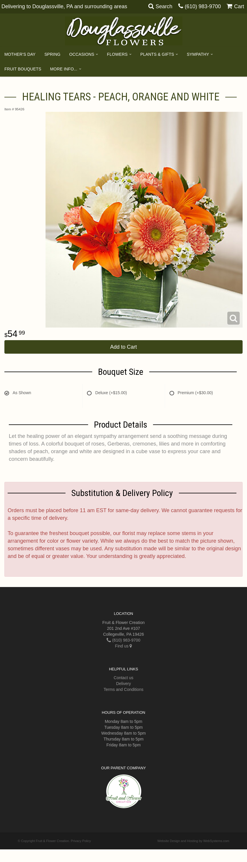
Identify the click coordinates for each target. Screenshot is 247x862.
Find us (123, 646)
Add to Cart (123, 347)
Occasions (81, 54)
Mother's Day (20, 54)
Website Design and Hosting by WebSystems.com (193, 841)
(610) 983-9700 (203, 6)
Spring (52, 54)
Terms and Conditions (123, 689)
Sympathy (198, 54)
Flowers (117, 54)
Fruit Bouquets (22, 69)
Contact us (123, 677)
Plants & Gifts (157, 54)
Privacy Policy (81, 841)
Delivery (123, 683)
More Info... (64, 69)
